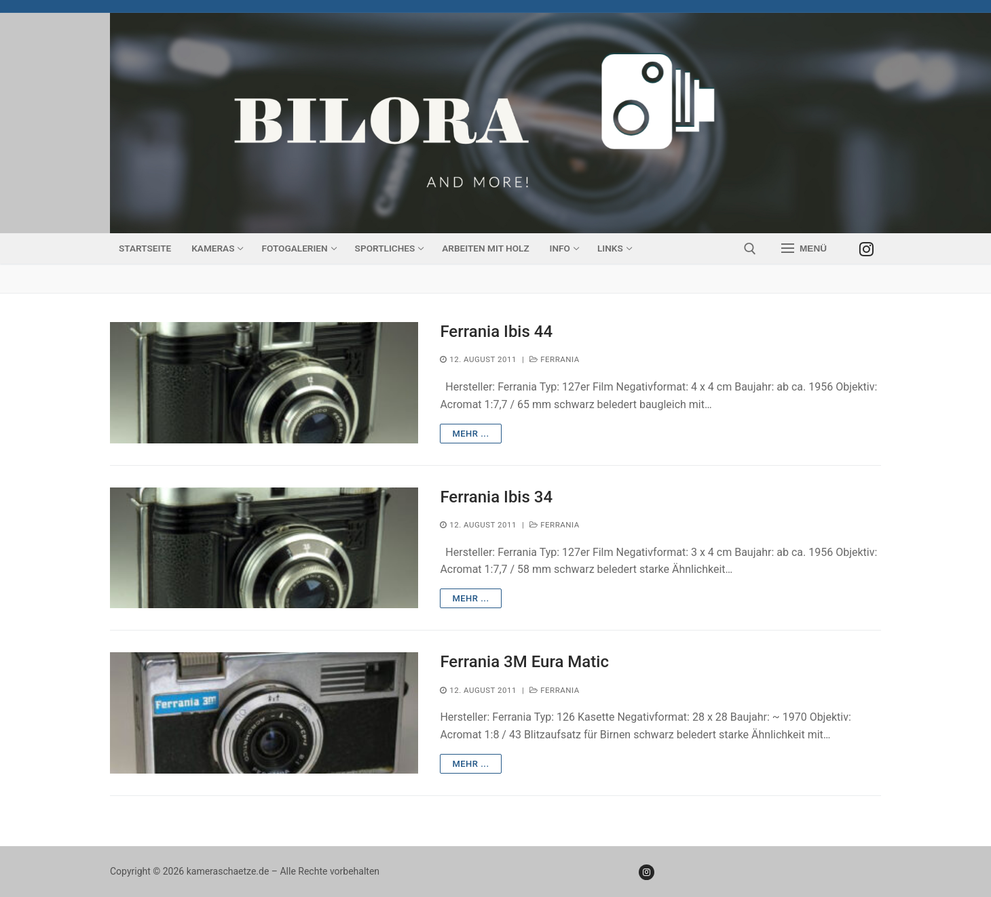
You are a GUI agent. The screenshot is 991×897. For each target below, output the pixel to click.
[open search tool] (750, 249)
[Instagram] (866, 248)
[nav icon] (804, 249)
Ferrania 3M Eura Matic (524, 661)
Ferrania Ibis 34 (496, 496)
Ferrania (554, 359)
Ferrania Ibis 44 (496, 331)
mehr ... (470, 433)
